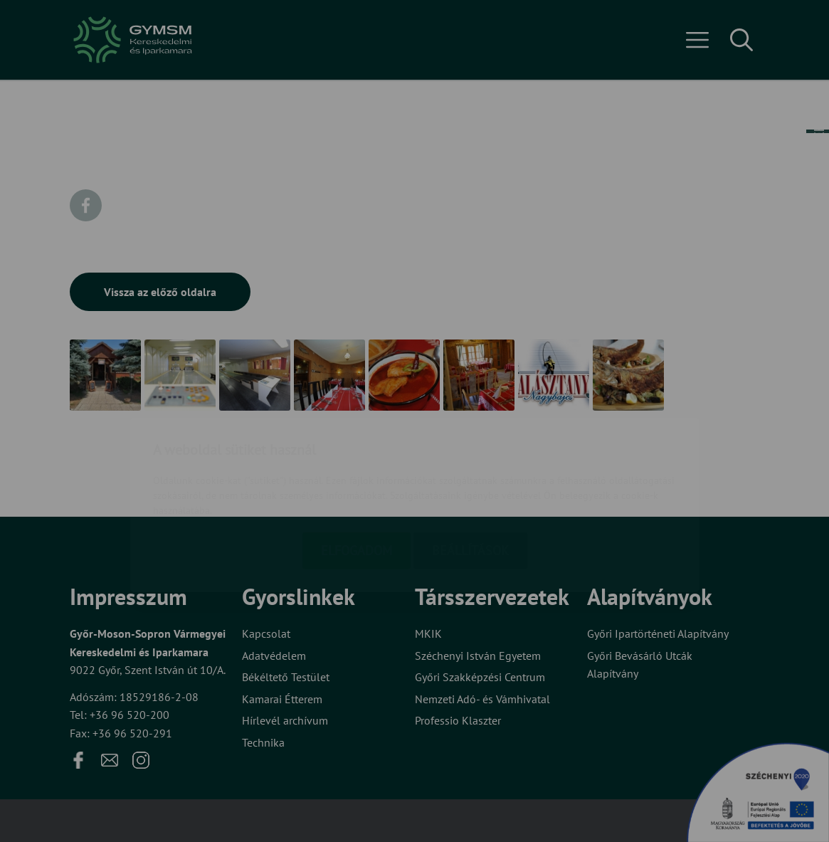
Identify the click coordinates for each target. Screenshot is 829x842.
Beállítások (470, 467)
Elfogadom (356, 467)
